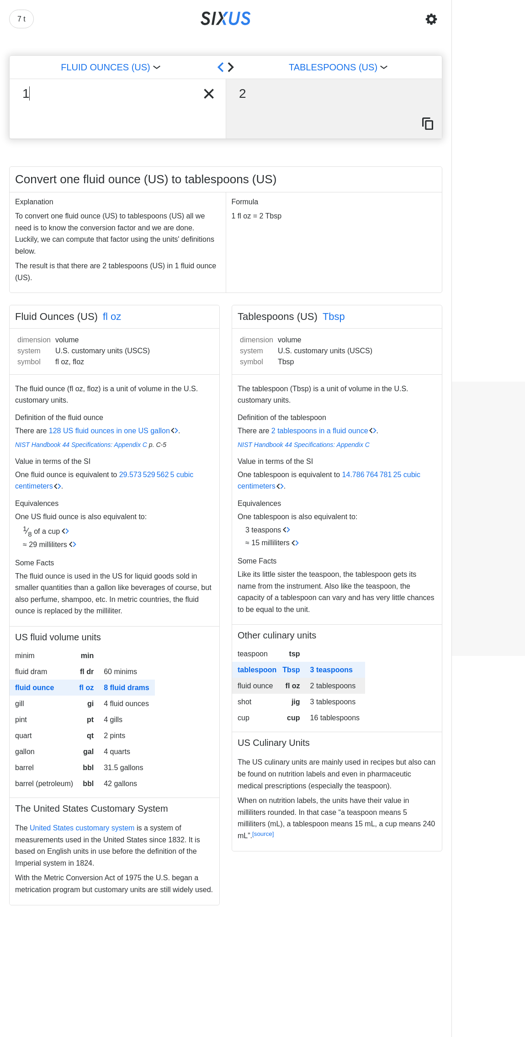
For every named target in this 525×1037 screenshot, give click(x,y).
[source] (263, 833)
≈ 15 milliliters (267, 543)
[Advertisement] (488, 519)
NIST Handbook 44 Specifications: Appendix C (81, 444)
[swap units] (225, 67)
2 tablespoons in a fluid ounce (319, 431)
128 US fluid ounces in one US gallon (109, 431)
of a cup (41, 531)
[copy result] (428, 124)
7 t (21, 19)
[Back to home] (226, 19)
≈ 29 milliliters (45, 544)
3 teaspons (263, 530)
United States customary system (82, 828)
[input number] (103, 93)
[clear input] (208, 93)
